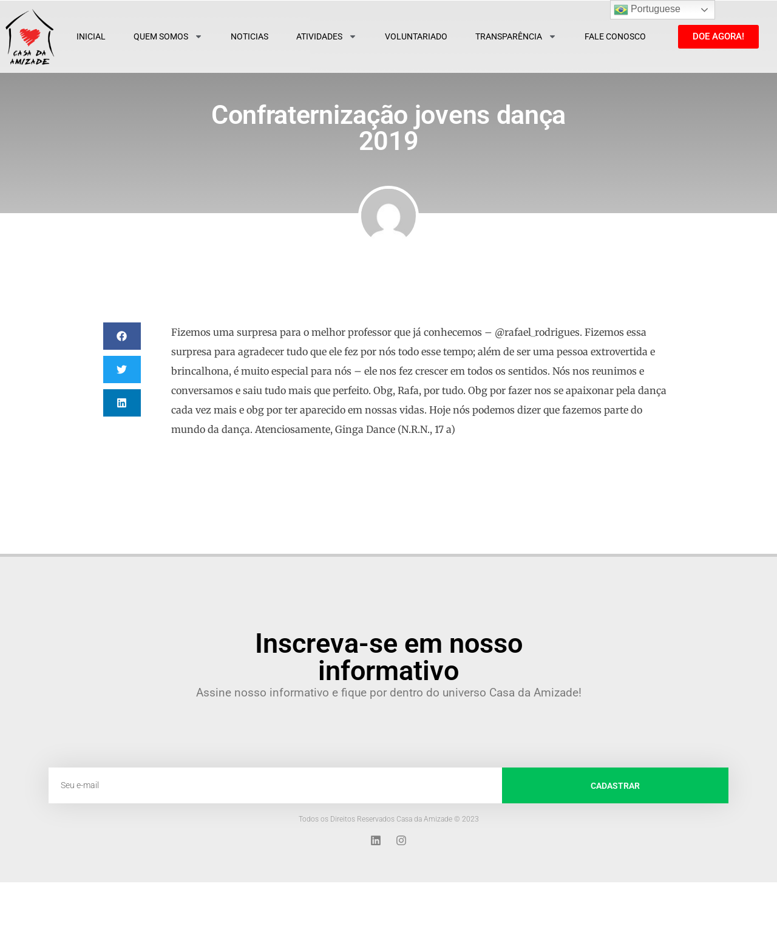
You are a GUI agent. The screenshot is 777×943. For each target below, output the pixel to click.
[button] (122, 336)
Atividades (326, 36)
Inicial (91, 36)
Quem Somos (168, 36)
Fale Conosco (615, 36)
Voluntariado (416, 36)
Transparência (516, 36)
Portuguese (647, 9)
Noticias (249, 36)
